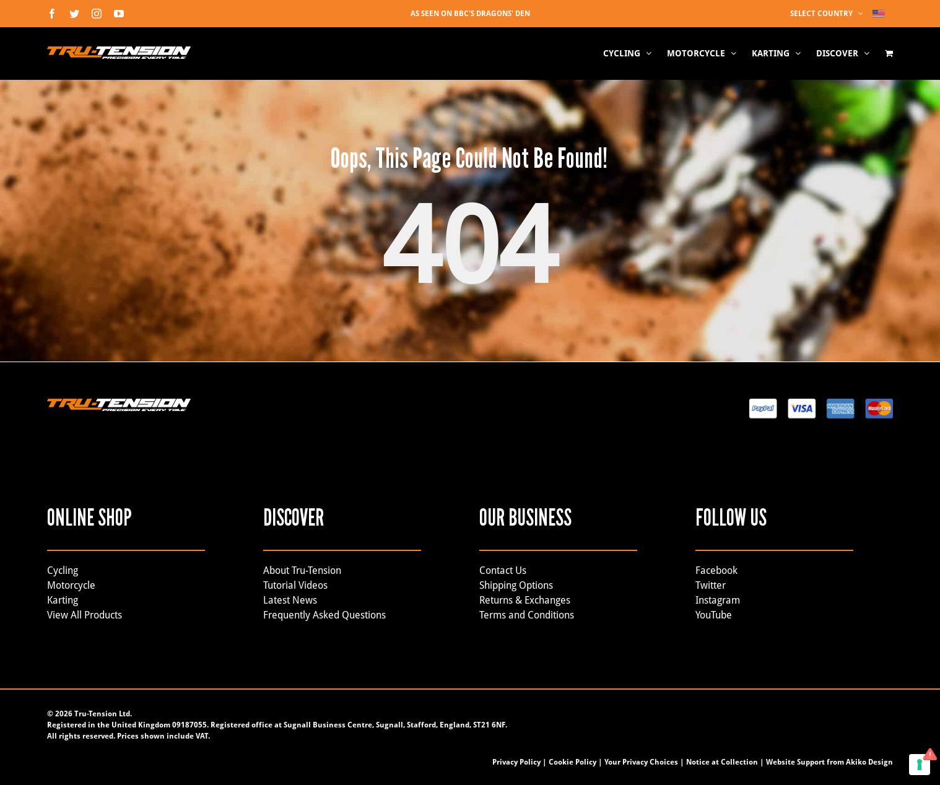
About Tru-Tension (302, 570)
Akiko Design (869, 762)
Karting (62, 600)
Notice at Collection (722, 762)
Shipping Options (516, 585)
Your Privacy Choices (641, 762)
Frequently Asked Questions (324, 615)
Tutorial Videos (295, 585)
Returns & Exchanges (524, 600)
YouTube (713, 615)
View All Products (84, 615)
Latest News (290, 600)
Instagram (717, 600)
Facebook (716, 570)
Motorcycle (71, 585)
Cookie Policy (572, 762)
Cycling (62, 570)
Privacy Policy (516, 762)
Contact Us (502, 570)
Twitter (710, 585)
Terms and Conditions (526, 615)
